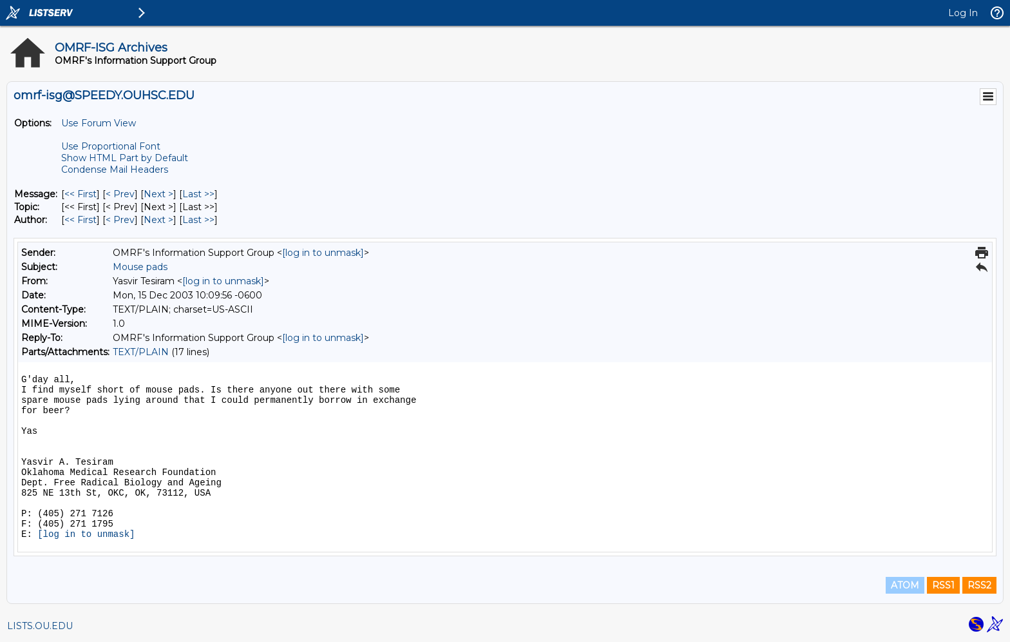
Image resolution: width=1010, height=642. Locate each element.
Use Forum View (98, 123)
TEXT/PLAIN (141, 352)
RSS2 (979, 585)
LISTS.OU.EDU (40, 626)
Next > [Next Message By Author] (158, 220)
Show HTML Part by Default (124, 158)
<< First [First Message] (80, 194)
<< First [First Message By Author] (80, 220)
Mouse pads (140, 267)
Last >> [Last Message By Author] (198, 220)
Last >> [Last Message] (198, 194)
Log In (963, 13)
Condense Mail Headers (114, 169)
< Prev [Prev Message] (120, 194)
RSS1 (943, 585)
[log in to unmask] (323, 252)
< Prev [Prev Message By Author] (120, 220)
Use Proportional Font (110, 146)
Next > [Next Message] (158, 194)
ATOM (905, 585)
